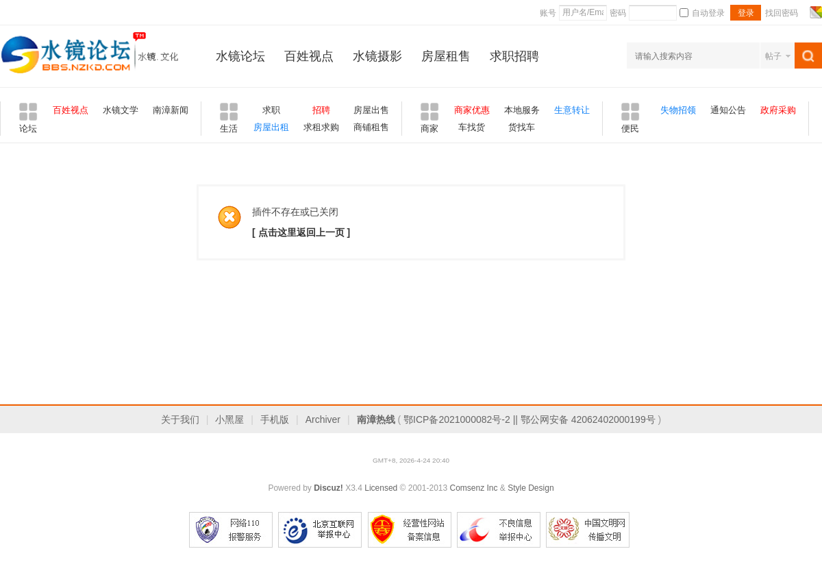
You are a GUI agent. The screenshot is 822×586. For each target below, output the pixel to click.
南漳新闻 (170, 110)
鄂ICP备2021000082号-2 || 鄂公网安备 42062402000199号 (529, 419)
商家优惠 (472, 110)
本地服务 (522, 110)
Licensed (380, 488)
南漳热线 (376, 419)
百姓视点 (309, 56)
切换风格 (814, 12)
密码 (618, 13)
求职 (271, 110)
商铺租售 (371, 127)
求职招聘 (514, 56)
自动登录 (702, 13)
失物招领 (678, 110)
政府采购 (778, 110)
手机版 (274, 419)
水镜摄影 (377, 56)
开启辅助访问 (802, 12)
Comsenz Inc (473, 488)
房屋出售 (371, 110)
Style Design (530, 488)
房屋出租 (271, 127)
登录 (746, 13)
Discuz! (328, 488)
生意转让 (572, 110)
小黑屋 (229, 419)
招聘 (321, 110)
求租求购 (321, 127)
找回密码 (781, 13)
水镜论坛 (240, 56)
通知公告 (728, 110)
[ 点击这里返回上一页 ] (301, 232)
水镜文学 (120, 110)
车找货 (471, 127)
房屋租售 (446, 56)
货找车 (521, 127)
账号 (548, 13)
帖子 (773, 56)
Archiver (323, 419)
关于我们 (180, 419)
